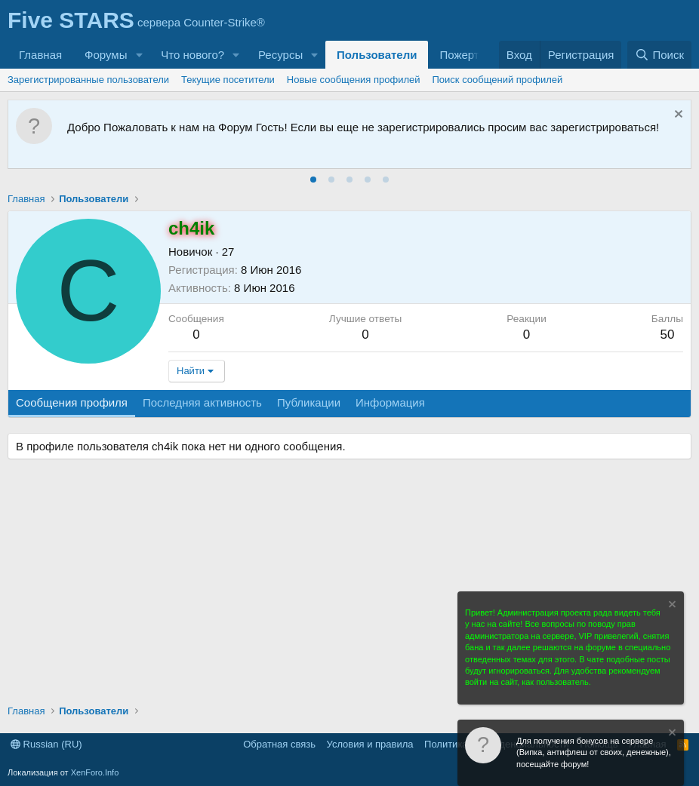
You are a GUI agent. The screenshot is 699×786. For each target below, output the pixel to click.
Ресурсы (280, 54)
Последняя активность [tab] (202, 402)
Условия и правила (370, 744)
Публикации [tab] (308, 402)
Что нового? (192, 54)
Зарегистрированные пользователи (88, 79)
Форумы (106, 54)
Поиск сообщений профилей (498, 79)
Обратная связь (279, 744)
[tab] (313, 179)
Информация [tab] (390, 402)
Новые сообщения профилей (353, 79)
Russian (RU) (46, 744)
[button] (138, 55)
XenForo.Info (95, 772)
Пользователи (377, 54)
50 (667, 334)
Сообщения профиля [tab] (72, 402)
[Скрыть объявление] (676, 116)
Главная (40, 54)
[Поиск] (659, 55)
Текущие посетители (228, 79)
